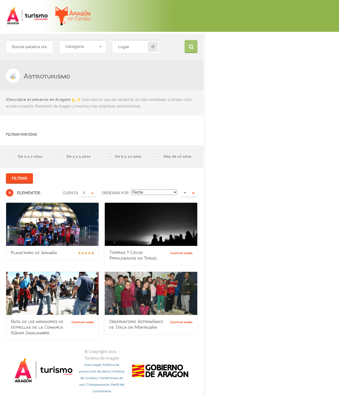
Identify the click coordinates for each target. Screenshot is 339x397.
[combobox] (82, 47)
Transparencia (98, 384)
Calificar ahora (181, 253)
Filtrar (19, 178)
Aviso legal (92, 365)
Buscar (191, 46)
